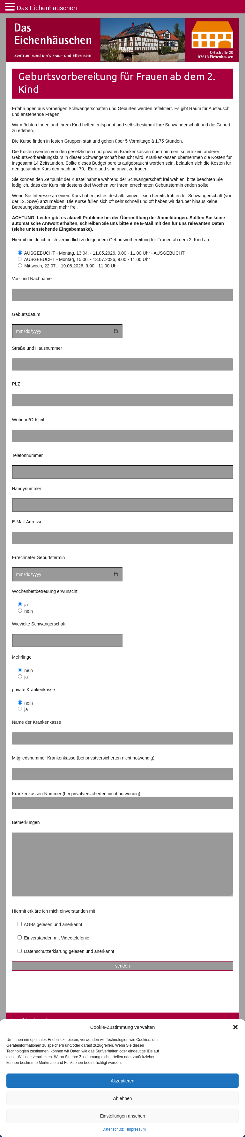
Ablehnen (122, 1098)
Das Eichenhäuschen (47, 7)
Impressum (136, 1129)
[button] (235, 1027)
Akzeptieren (122, 1080)
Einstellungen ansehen (122, 1115)
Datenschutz (113, 1129)
